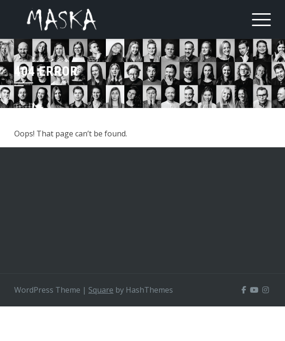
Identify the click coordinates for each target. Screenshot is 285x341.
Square (100, 290)
